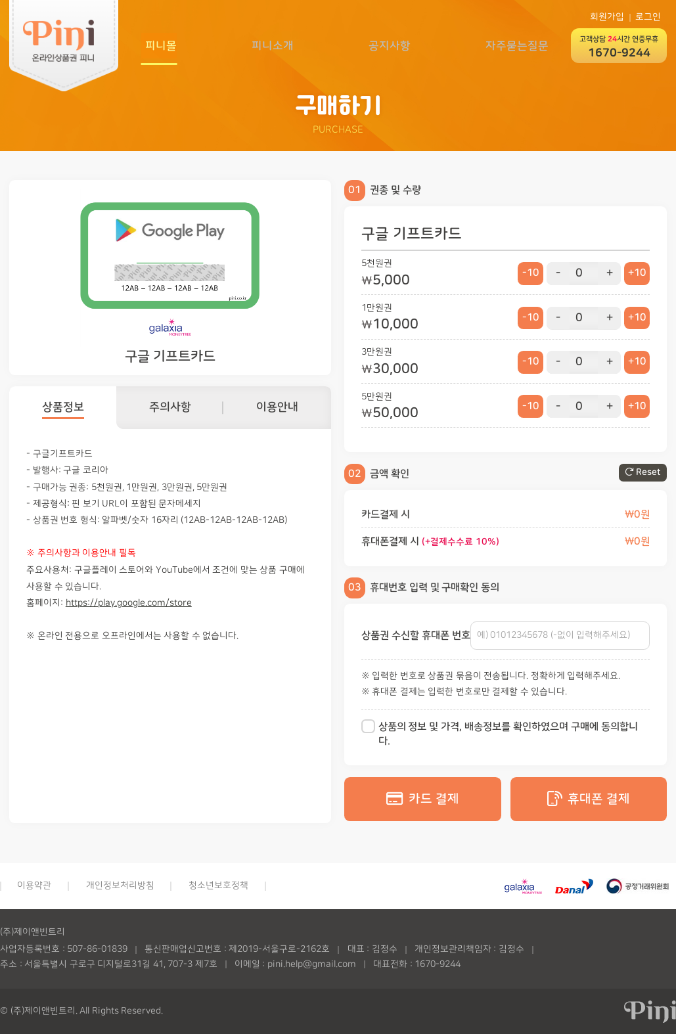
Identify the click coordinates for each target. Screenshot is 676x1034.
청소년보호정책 (218, 885)
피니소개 (270, 45)
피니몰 (157, 45)
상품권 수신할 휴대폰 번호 (415, 635)
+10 (636, 274)
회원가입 (607, 17)
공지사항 (388, 45)
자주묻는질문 (517, 45)
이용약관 (34, 885)
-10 (529, 274)
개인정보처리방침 (120, 885)
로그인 (648, 17)
